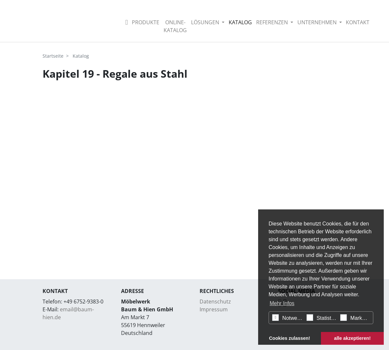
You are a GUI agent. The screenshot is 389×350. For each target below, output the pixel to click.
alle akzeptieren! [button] (352, 338)
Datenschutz (215, 301)
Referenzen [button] (272, 22)
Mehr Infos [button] (282, 303)
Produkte (145, 22)
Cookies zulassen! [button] (289, 338)
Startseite (53, 56)
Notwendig (288, 317)
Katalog (240, 22)
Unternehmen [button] (317, 22)
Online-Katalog (175, 26)
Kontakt (357, 22)
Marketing (356, 317)
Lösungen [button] (206, 22)
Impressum (214, 309)
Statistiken (323, 317)
